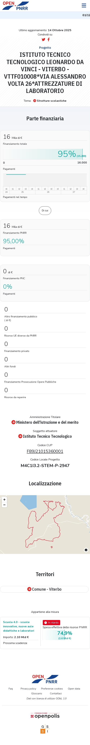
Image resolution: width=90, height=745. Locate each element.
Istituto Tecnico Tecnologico (45, 436)
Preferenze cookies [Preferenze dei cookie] (52, 688)
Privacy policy (28, 688)
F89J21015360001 (45, 451)
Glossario (36, 693)
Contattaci (56, 693)
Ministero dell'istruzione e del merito (45, 422)
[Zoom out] (4, 504)
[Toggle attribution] (86, 550)
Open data (74, 688)
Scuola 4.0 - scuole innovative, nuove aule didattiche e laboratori (18, 626)
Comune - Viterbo (44, 589)
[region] (45, 524)
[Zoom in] (4, 499)
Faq (11, 688)
